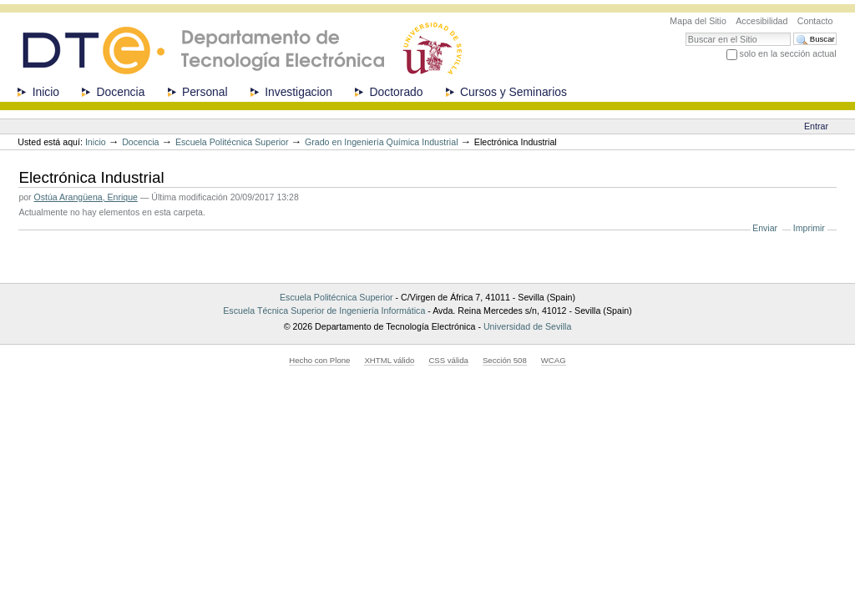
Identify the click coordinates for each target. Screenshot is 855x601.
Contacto (815, 21)
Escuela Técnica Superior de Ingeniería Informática (324, 311)
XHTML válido (389, 360)
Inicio (46, 91)
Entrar (816, 126)
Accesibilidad (761, 21)
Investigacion (298, 91)
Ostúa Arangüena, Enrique (86, 197)
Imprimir (809, 228)
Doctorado (396, 91)
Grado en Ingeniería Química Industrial (381, 142)
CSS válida (448, 360)
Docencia (121, 91)
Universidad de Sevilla (527, 326)
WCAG (553, 360)
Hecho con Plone (319, 360)
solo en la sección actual (788, 53)
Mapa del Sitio (698, 21)
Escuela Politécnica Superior (232, 142)
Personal (205, 91)
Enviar (764, 228)
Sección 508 (505, 360)
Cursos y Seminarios (513, 91)
